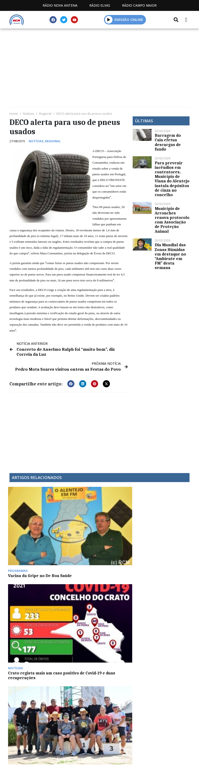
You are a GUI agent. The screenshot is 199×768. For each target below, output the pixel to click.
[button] (70, 382)
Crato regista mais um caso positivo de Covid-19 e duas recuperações (75, 529)
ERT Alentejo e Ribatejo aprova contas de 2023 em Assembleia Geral (166, 529)
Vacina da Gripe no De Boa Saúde (27, 524)
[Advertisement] (99, 69)
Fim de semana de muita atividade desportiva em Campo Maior (119, 529)
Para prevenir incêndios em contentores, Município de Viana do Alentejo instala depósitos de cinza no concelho (172, 179)
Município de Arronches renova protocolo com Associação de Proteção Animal (172, 220)
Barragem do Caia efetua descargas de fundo (168, 142)
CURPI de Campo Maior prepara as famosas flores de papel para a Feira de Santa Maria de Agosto (27, 591)
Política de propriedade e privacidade (99, 699)
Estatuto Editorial (62, 693)
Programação (107, 693)
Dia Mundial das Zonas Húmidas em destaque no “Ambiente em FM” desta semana (170, 256)
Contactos (144, 693)
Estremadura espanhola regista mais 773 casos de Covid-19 (74, 587)
